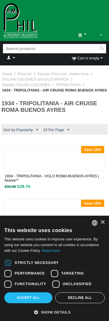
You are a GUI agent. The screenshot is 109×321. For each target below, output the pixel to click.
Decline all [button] (80, 298)
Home (7, 74)
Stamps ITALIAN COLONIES (26, 85)
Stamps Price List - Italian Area (63, 74)
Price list (25, 74)
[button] (54, 311)
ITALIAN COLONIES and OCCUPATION (35, 79)
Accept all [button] (28, 298)
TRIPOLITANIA (68, 85)
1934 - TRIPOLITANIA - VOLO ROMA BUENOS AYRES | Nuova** (52, 178)
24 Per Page (56, 130)
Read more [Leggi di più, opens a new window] (51, 251)
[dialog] (54, 268)
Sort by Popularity (20, 130)
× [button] (102, 222)
